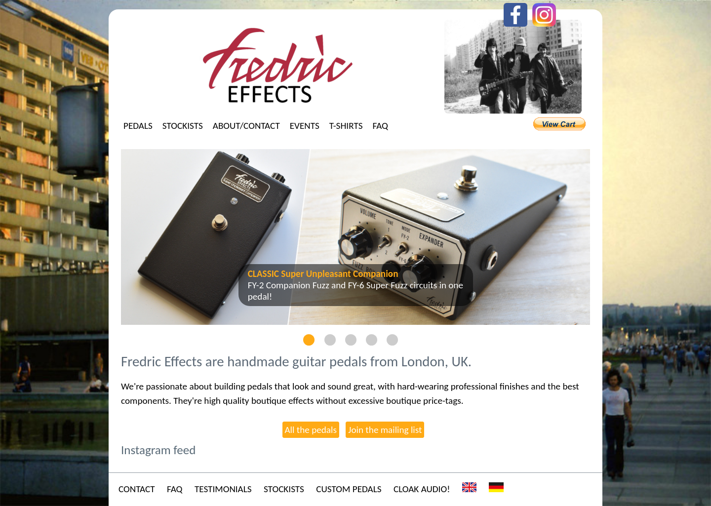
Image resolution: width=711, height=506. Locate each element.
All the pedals (311, 429)
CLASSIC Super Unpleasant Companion (323, 273)
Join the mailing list (385, 429)
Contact (136, 489)
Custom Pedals (348, 489)
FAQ (380, 125)
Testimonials (223, 489)
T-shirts (346, 125)
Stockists (182, 125)
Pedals (138, 125)
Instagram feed (158, 450)
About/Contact (246, 125)
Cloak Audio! (422, 489)
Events (304, 125)
